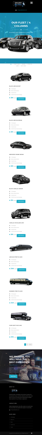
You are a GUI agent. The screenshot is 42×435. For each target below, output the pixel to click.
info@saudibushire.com (22, 10)
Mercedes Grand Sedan (16, 154)
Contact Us (13, 424)
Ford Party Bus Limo (15, 325)
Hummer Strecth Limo (16, 291)
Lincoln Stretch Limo (15, 257)
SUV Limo (23, 66)
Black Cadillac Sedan (16, 188)
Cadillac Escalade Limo (16, 222)
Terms (12, 427)
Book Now (13, 376)
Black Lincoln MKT (15, 86)
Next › (30, 344)
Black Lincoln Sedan (15, 120)
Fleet (12, 422)
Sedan (23, 64)
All (11, 64)
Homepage (13, 417)
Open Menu (31, 3)
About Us (12, 419)
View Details (21, 98)
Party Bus (17, 64)
